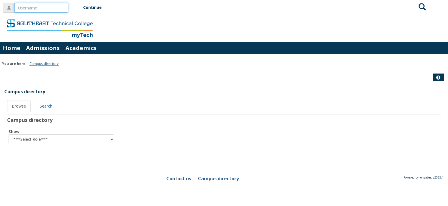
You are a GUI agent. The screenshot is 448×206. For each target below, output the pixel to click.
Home (11, 48)
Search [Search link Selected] (46, 106)
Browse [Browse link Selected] (19, 106)
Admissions (43, 48)
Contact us (178, 178)
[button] (438, 77)
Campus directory (44, 63)
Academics (81, 48)
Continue (92, 7)
